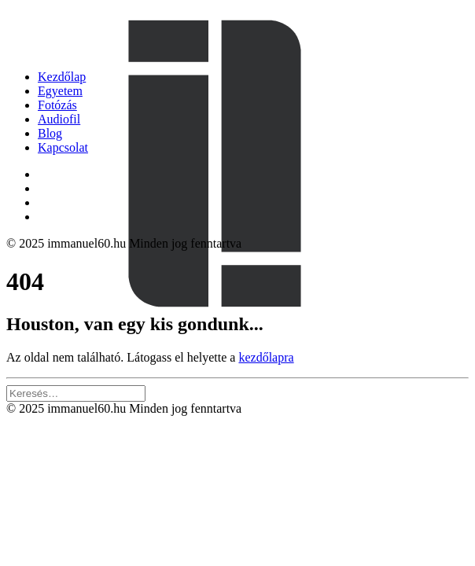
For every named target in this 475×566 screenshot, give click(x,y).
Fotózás (57, 105)
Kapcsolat (63, 147)
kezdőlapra (265, 357)
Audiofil (59, 119)
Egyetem (60, 90)
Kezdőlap (62, 76)
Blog (50, 133)
